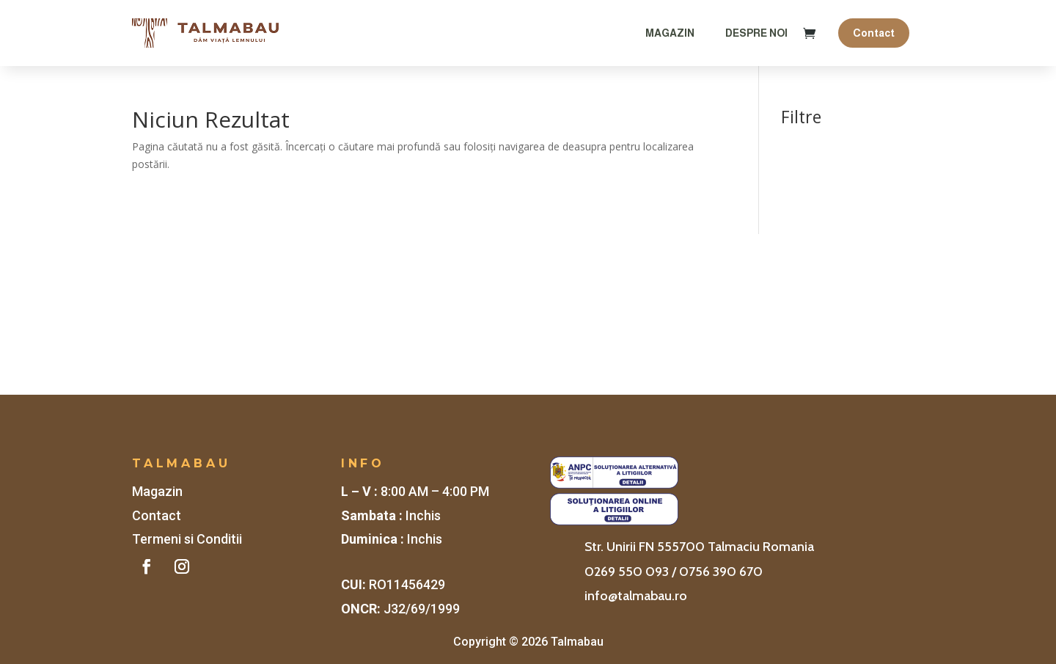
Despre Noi (756, 33)
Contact (874, 33)
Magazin (669, 33)
